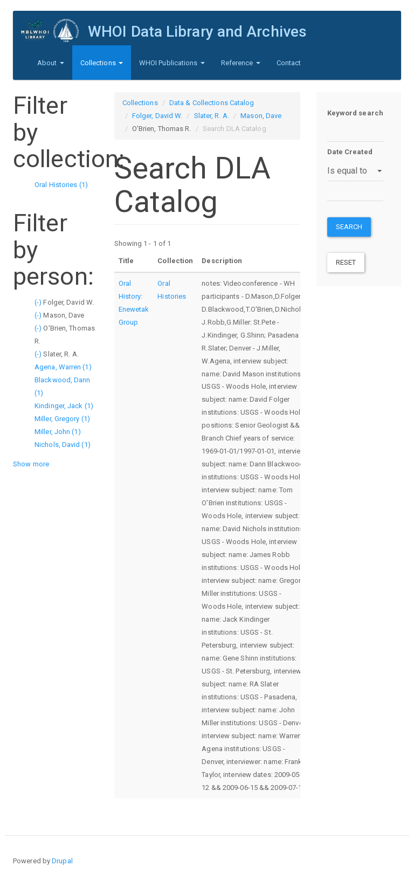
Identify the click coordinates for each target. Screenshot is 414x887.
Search (349, 227)
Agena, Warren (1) (63, 367)
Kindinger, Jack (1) (63, 406)
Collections (101, 63)
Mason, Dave (260, 116)
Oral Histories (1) (61, 185)
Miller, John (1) (57, 432)
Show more (31, 464)
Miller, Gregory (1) (62, 419)
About (50, 63)
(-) (38, 302)
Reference (240, 63)
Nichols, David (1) (62, 445)
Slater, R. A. (211, 116)
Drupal (62, 861)
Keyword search (355, 113)
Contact (289, 63)
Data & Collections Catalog (211, 103)
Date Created (349, 152)
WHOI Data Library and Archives (197, 31)
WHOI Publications (172, 63)
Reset (346, 262)
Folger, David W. (157, 116)
